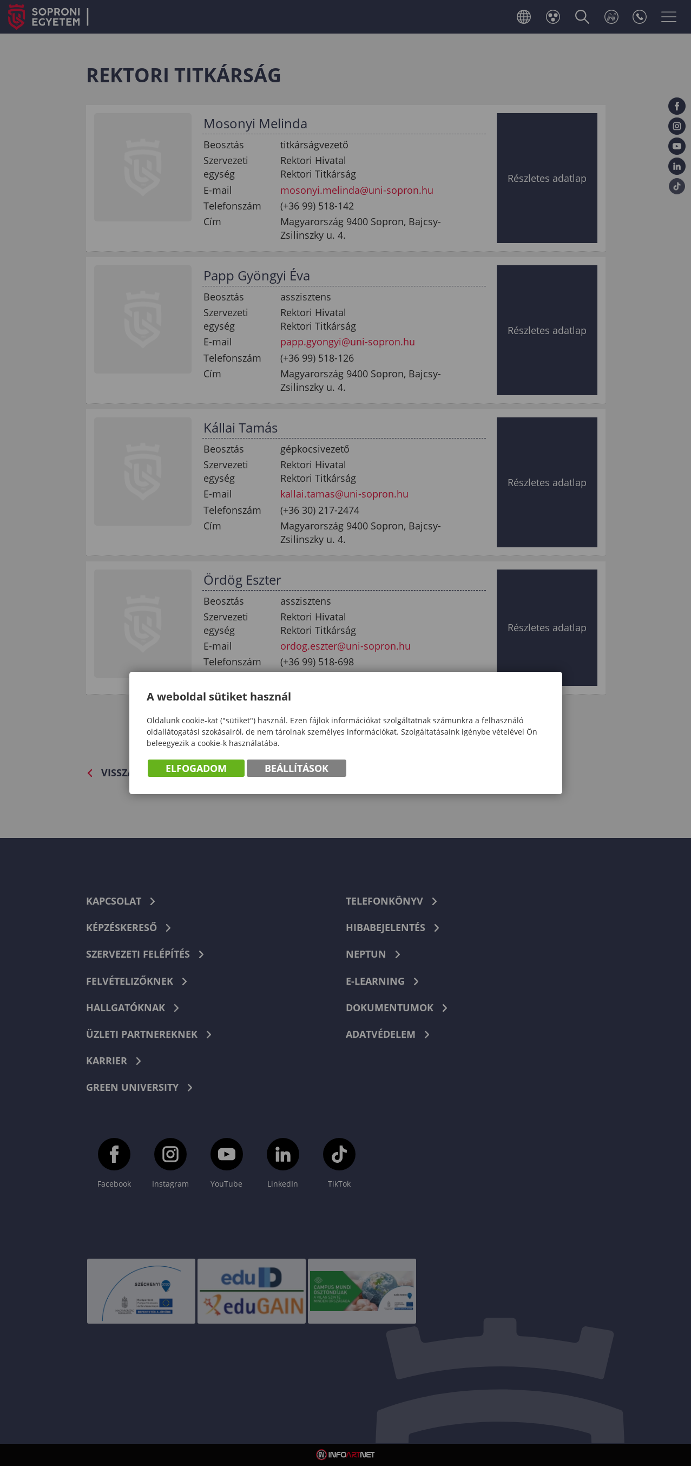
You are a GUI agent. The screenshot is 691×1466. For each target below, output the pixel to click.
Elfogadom (196, 768)
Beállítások (296, 768)
